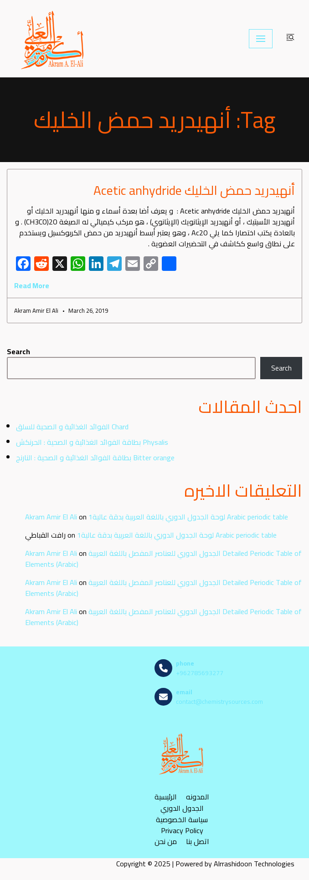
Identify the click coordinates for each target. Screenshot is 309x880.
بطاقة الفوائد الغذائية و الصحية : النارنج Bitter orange (95, 457)
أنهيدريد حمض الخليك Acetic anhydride (194, 190)
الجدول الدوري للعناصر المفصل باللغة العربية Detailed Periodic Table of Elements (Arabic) (163, 558)
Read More (31, 285)
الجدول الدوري (182, 808)
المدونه (197, 797)
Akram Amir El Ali (51, 517)
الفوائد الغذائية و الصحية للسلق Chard (72, 426)
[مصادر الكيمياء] (53, 38)
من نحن (165, 841)
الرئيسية (165, 797)
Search (18, 351)
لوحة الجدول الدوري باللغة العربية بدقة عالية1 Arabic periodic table (188, 517)
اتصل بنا (197, 841)
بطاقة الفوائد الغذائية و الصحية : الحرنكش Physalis (92, 442)
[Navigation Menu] (261, 38)
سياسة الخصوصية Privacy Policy (182, 825)
